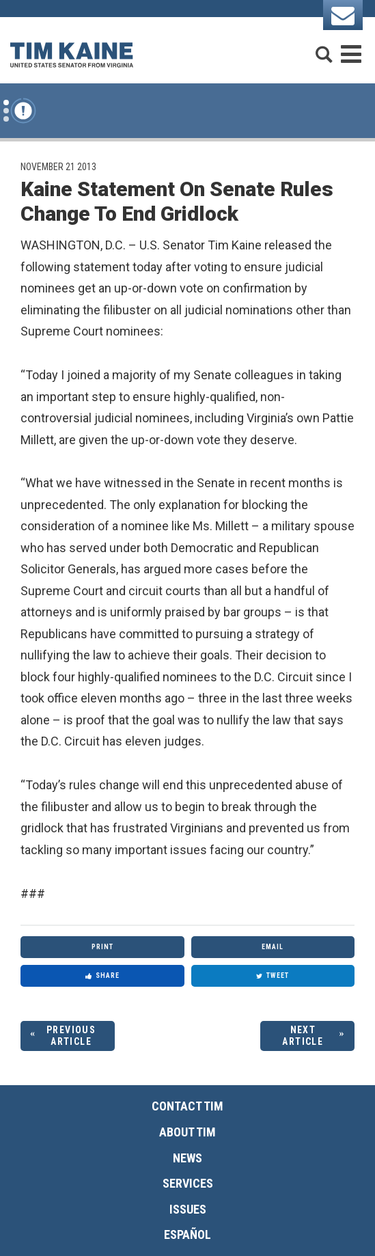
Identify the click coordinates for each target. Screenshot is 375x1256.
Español (187, 1234)
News (187, 1158)
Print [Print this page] (102, 947)
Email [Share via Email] (272, 947)
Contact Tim (187, 1106)
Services (188, 1183)
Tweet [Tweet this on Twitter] (272, 975)
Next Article (302, 1035)
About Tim (187, 1132)
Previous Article (71, 1035)
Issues (187, 1209)
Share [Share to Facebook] (102, 975)
